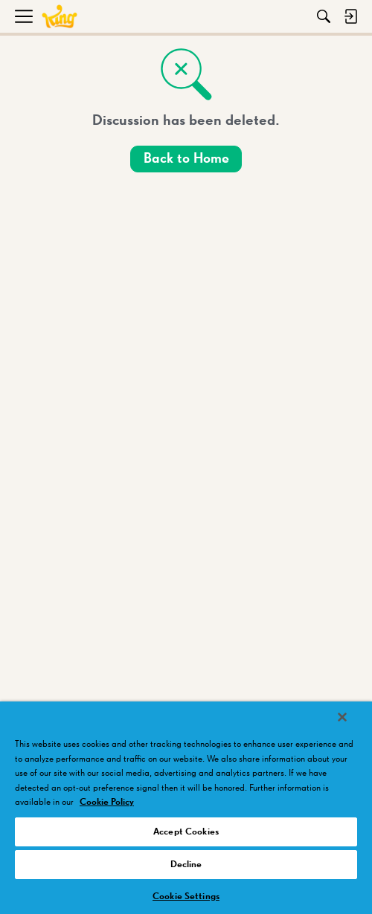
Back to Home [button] (186, 159)
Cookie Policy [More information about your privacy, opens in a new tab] (107, 802)
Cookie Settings (186, 896)
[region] (186, 807)
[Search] (323, 16)
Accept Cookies (186, 832)
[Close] (342, 717)
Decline (186, 864)
